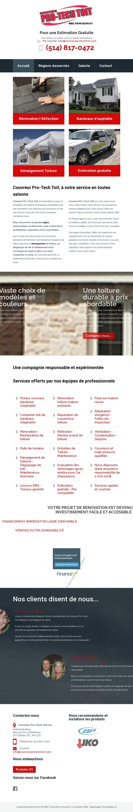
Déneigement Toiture (38, 171)
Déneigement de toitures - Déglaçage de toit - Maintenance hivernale (32, 467)
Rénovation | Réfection (38, 118)
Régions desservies (53, 66)
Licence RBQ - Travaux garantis (32, 487)
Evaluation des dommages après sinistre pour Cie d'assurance (70, 470)
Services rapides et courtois (106, 487)
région (45, 222)
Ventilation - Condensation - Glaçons (106, 435)
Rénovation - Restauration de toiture (31, 435)
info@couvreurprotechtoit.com (77, 40)
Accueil (23, 66)
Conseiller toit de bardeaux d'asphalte (32, 418)
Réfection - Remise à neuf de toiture (70, 435)
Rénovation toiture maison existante (67, 401)
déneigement (38, 243)
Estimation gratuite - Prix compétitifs (67, 489)
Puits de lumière (32, 448)
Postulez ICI (24, 769)
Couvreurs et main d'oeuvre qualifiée (105, 452)
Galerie (84, 66)
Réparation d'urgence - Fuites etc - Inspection (103, 416)
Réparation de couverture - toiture (67, 418)
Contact (105, 66)
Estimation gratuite (94, 170)
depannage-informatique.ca (103, 807)
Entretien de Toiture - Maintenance (67, 452)
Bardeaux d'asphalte (94, 118)
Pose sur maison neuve (106, 400)
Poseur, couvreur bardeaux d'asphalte (32, 401)
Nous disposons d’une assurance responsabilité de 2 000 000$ (107, 470)
